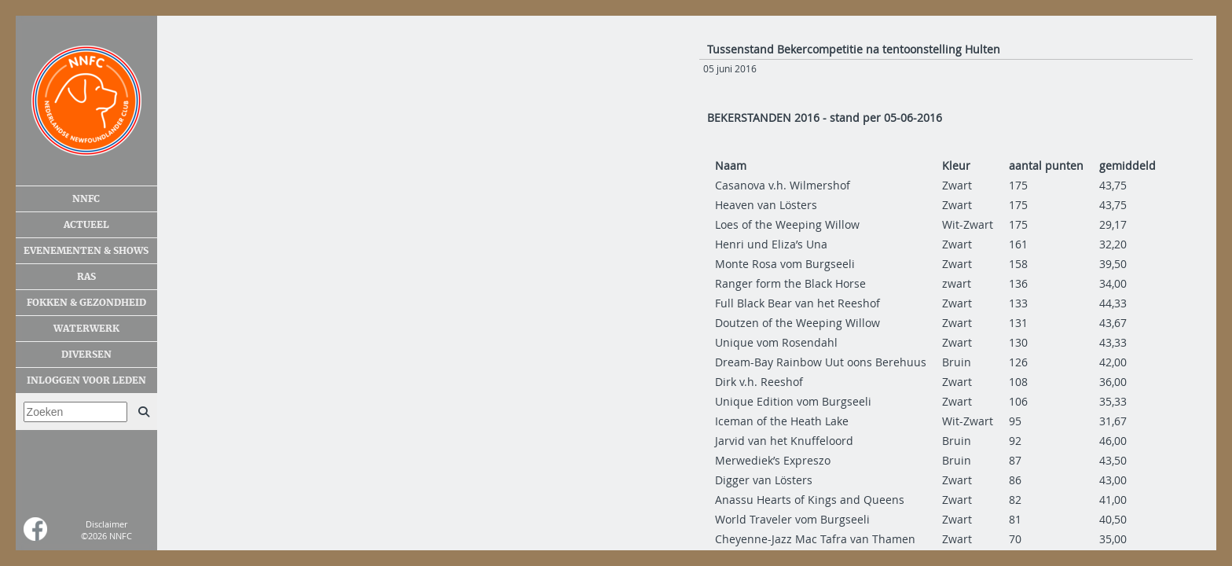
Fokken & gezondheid (86, 302)
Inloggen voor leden (86, 380)
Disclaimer (106, 524)
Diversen (86, 354)
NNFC (86, 199)
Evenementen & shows (86, 250)
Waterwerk (86, 328)
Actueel (86, 225)
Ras (86, 276)
